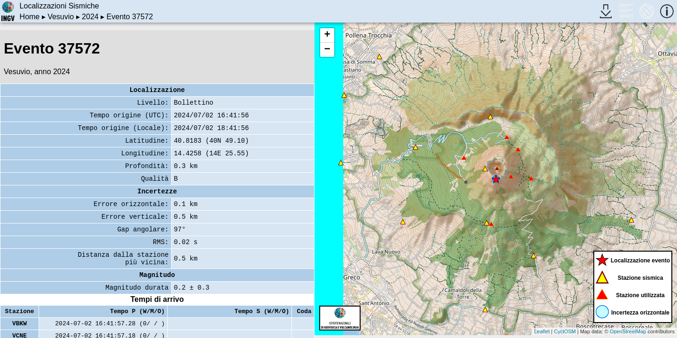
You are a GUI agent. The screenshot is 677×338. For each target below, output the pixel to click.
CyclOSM (564, 331)
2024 (90, 17)
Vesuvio (60, 17)
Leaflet (542, 331)
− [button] (327, 50)
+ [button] (327, 35)
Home (30, 17)
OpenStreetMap (628, 331)
